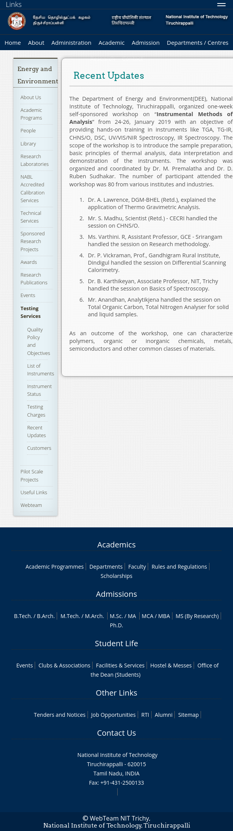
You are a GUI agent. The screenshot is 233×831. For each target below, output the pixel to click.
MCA (147, 616)
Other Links (116, 692)
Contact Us (116, 733)
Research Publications (33, 278)
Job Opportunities (113, 714)
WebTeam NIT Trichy (119, 818)
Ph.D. (116, 625)
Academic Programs (31, 113)
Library (28, 143)
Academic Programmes (54, 566)
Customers (39, 447)
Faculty (137, 566)
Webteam (31, 505)
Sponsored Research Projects (32, 241)
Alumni (163, 714)
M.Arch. (94, 616)
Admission (146, 42)
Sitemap (188, 714)
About (36, 42)
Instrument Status (39, 390)
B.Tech (22, 616)
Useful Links (33, 492)
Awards (28, 261)
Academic (111, 42)
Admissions (116, 594)
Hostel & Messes (171, 665)
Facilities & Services (120, 665)
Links (14, 4)
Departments (106, 566)
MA (132, 616)
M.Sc (116, 616)
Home (13, 42)
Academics (116, 544)
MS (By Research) (197, 616)
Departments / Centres (198, 42)
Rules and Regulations (179, 566)
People (28, 130)
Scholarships (116, 575)
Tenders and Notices (60, 714)
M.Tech (70, 616)
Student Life (116, 643)
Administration (71, 42)
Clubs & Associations (65, 665)
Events (27, 295)
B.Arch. (46, 616)
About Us (30, 97)
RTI (145, 714)
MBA (164, 616)
